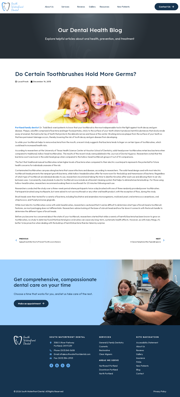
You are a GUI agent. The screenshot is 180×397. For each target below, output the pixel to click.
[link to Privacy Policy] (159, 391)
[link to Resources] (123, 6)
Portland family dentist (27, 127)
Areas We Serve (109, 360)
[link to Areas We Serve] (92, 6)
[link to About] (49, 6)
